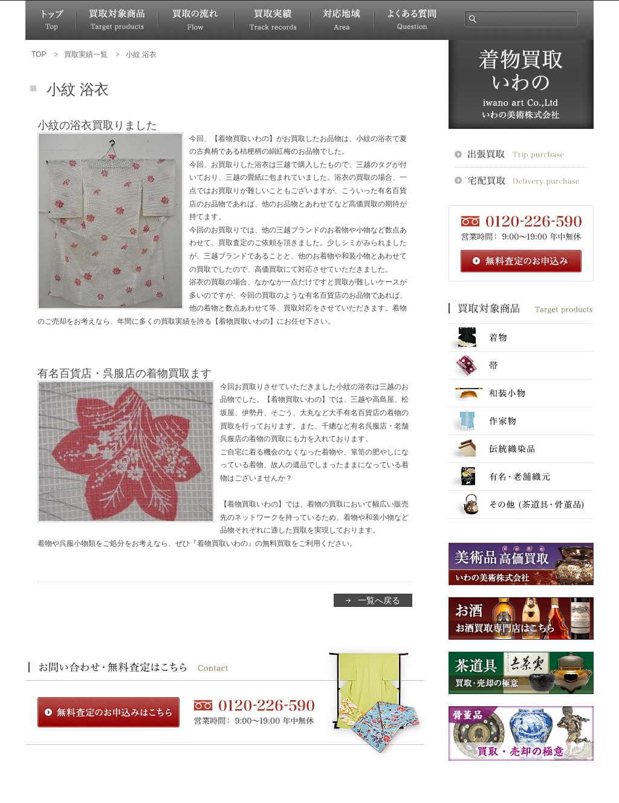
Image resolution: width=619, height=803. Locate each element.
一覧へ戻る (379, 600)
